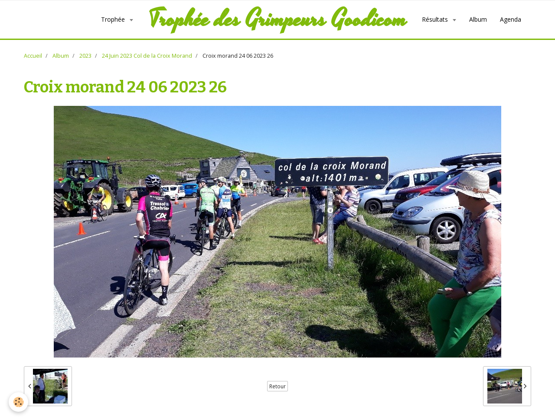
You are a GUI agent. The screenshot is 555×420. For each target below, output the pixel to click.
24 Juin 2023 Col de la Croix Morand (147, 55)
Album (478, 19)
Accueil (33, 55)
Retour (277, 386)
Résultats (436, 19)
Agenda (510, 19)
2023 (85, 55)
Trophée (114, 19)
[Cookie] (18, 402)
